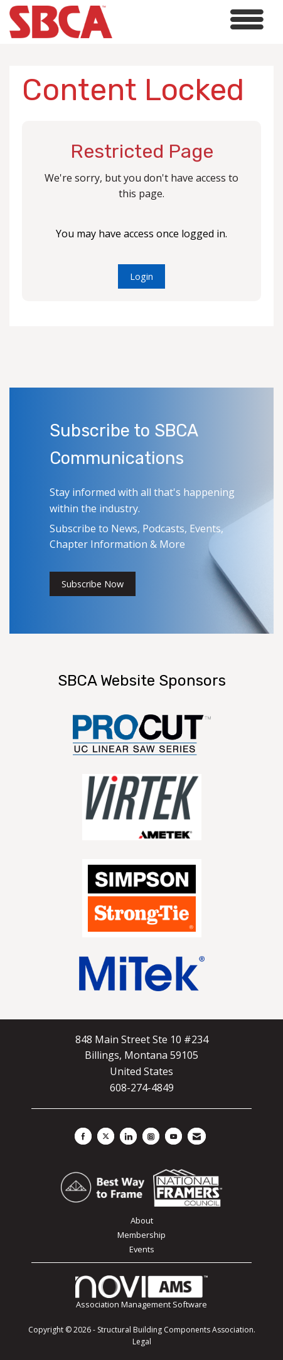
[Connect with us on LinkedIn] (128, 1136)
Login (141, 276)
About (142, 1220)
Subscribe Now (92, 584)
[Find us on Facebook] (83, 1136)
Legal (141, 1341)
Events (141, 1249)
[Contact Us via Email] (197, 1136)
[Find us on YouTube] (173, 1136)
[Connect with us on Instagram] (150, 1136)
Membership (141, 1234)
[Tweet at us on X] (105, 1136)
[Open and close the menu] (191, 19)
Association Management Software (141, 1293)
